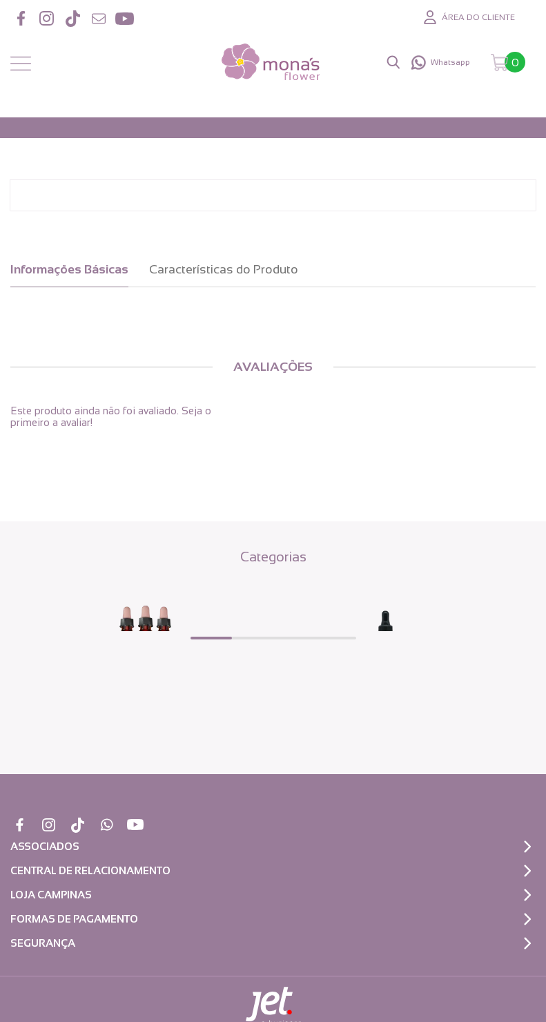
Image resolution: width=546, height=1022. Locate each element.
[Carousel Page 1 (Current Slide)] (211, 638)
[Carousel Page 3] (294, 638)
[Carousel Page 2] (252, 638)
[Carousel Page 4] (335, 638)
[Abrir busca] (393, 62)
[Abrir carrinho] (508, 62)
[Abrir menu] (20, 64)
